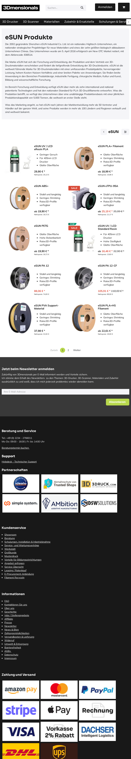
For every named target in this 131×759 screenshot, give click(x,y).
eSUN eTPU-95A (108, 186)
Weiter (77, 350)
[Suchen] (82, 8)
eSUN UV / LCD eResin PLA (43, 148)
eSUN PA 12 (41, 265)
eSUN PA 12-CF (107, 265)
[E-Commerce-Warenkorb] (124, 7)
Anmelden (105, 7)
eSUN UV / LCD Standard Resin (107, 227)
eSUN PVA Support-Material (46, 307)
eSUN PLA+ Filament (110, 146)
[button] (117, 402)
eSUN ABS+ (41, 186)
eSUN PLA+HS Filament (107, 307)
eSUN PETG (41, 225)
